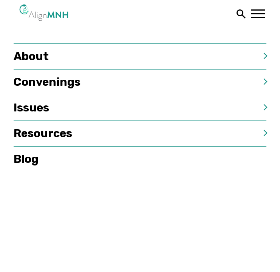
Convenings (47, 82)
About (31, 56)
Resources (43, 133)
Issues (31, 107)
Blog (26, 159)
